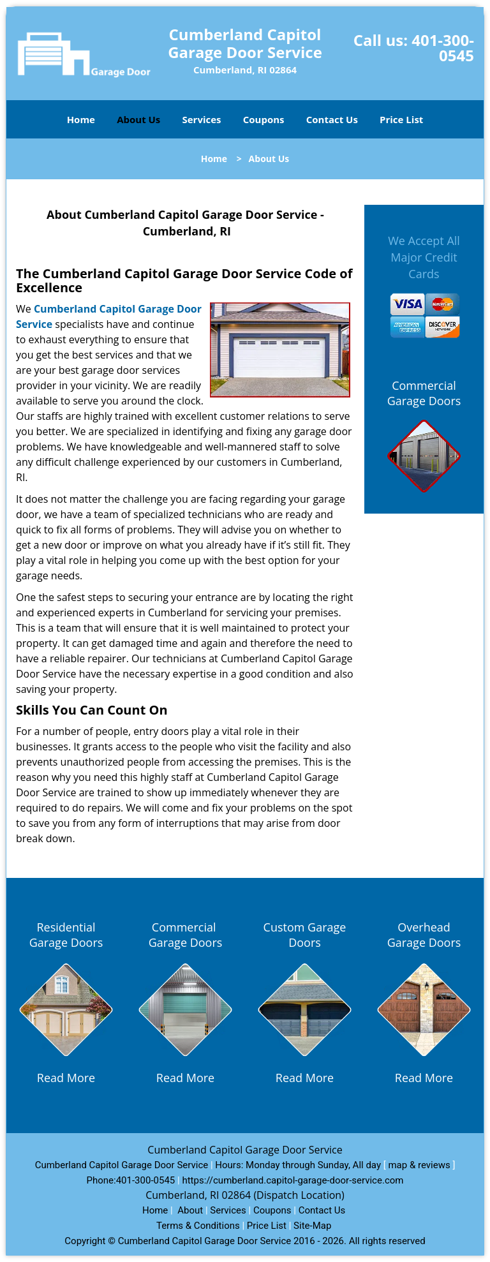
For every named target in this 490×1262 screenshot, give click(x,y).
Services (201, 119)
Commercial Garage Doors (424, 393)
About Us (138, 119)
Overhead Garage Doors (424, 934)
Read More (66, 1077)
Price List (401, 119)
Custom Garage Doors (305, 934)
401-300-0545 (443, 47)
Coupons (264, 119)
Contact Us (332, 119)
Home (81, 119)
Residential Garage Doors (66, 934)
